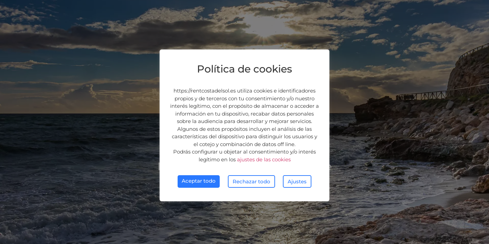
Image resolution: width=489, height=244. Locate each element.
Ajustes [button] (297, 181)
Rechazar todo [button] (251, 181)
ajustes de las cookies (264, 159)
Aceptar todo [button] (199, 181)
